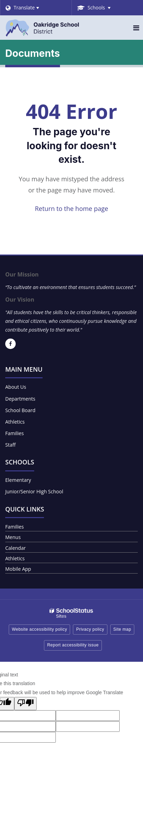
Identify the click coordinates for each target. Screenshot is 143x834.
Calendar (15, 548)
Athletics (15, 421)
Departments (20, 398)
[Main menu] (136, 27)
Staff (10, 444)
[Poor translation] (25, 703)
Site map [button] (122, 629)
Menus (13, 537)
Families (14, 433)
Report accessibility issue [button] (73, 645)
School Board (20, 410)
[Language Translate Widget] (36, 7)
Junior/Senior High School (34, 491)
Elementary (18, 480)
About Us (15, 387)
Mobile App (18, 569)
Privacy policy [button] (90, 629)
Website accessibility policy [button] (39, 629)
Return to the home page (71, 208)
